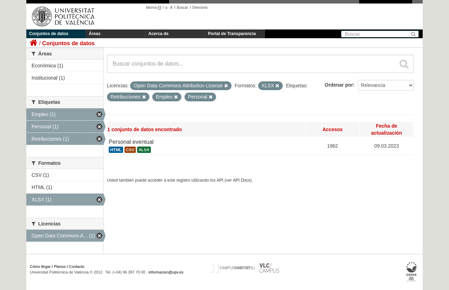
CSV (130, 149)
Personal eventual (131, 142)
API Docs (241, 180)
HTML (116, 149)
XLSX (144, 149)
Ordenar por (339, 85)
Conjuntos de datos (48, 33)
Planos (60, 266)
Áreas (94, 33)
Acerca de (158, 33)
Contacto (76, 266)
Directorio (200, 7)
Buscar (182, 7)
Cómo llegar (40, 266)
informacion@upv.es (165, 272)
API (220, 180)
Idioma (154, 7)
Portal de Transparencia (232, 33)
